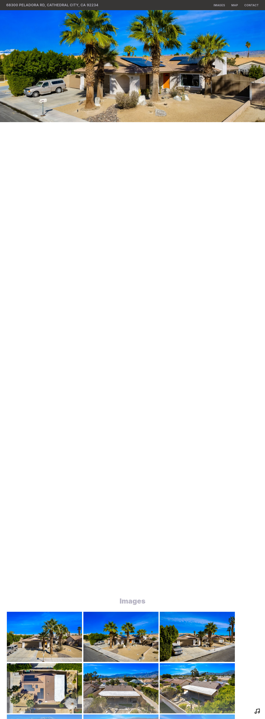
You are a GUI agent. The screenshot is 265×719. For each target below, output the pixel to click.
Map (234, 5)
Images (219, 5)
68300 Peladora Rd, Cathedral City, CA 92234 (52, 5)
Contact (251, 5)
